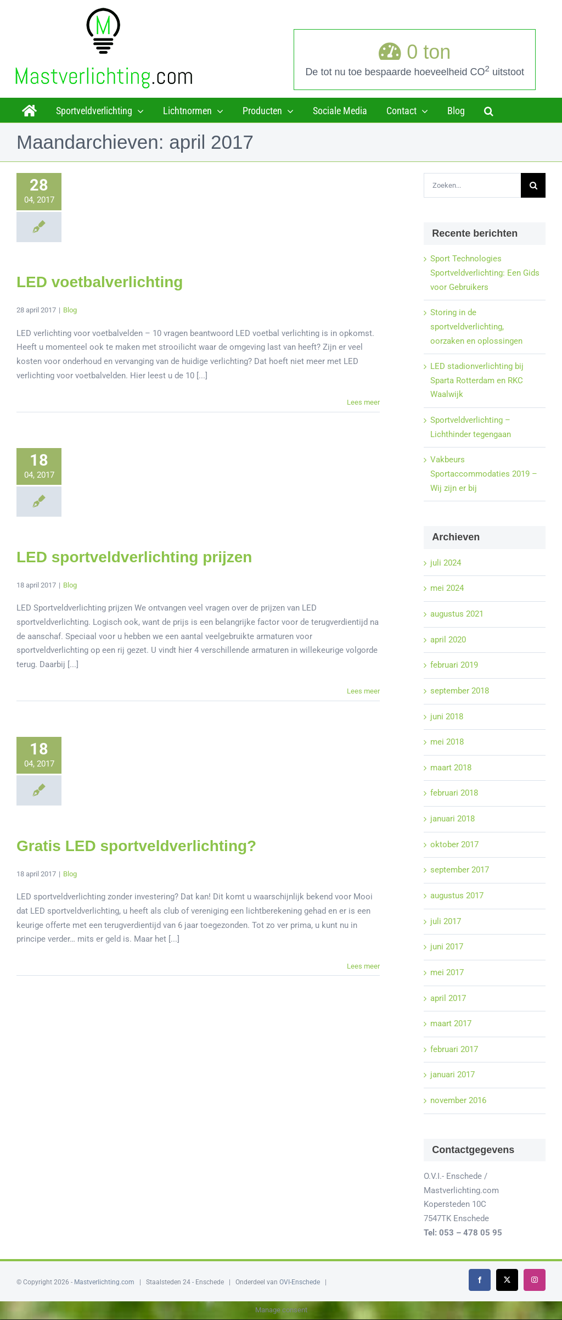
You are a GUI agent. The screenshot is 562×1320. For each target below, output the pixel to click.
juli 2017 (445, 921)
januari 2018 (452, 819)
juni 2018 (446, 716)
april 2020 (448, 640)
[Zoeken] (533, 185)
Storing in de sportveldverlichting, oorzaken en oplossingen (476, 326)
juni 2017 (446, 947)
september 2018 (459, 691)
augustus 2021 (457, 614)
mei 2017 (447, 972)
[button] (488, 110)
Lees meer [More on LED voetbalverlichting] (363, 402)
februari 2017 (454, 1049)
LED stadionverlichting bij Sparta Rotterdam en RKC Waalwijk (477, 380)
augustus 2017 (457, 895)
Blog (70, 310)
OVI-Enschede (299, 1282)
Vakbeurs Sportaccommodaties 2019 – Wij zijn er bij (483, 474)
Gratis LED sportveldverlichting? (136, 845)
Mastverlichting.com (104, 1282)
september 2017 (459, 870)
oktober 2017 (454, 844)
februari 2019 (454, 665)
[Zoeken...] (472, 185)
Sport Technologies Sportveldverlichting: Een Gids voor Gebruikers (484, 273)
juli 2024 (445, 563)
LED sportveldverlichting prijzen (134, 557)
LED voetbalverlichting (99, 281)
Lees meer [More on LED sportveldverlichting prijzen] (363, 691)
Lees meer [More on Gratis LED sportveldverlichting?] (363, 966)
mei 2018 (447, 742)
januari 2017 (452, 1075)
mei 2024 (447, 588)
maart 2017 (450, 1023)
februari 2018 (454, 793)
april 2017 (448, 998)
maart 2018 (450, 768)
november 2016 (458, 1100)
